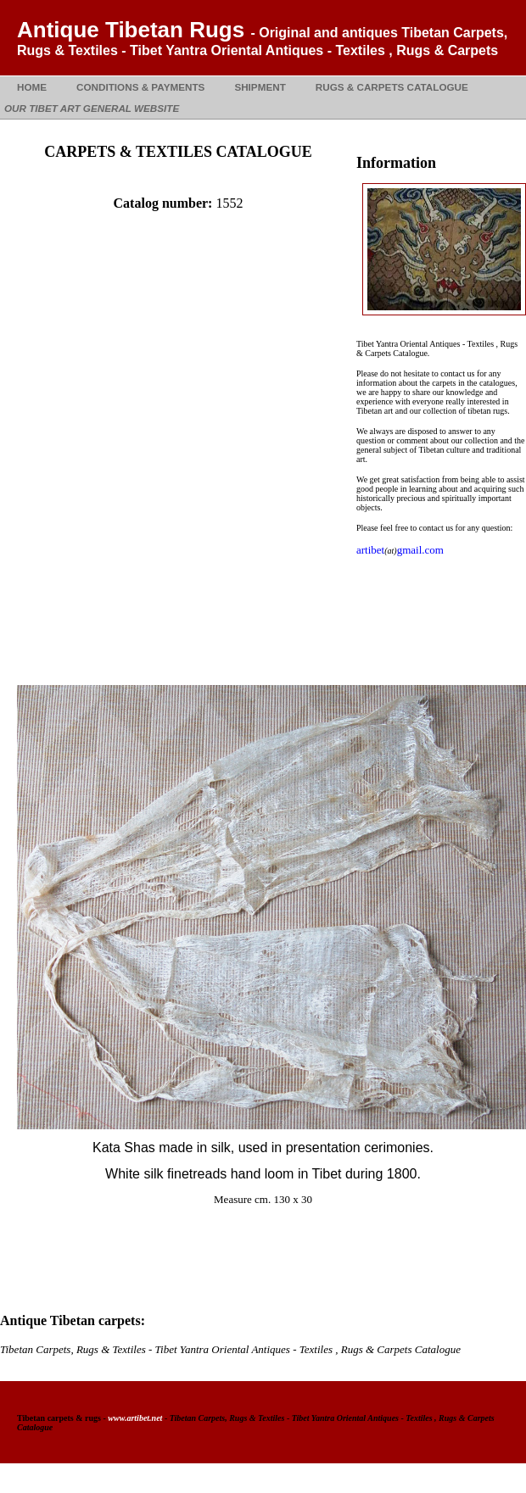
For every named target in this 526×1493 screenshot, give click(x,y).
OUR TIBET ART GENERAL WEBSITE (91, 108)
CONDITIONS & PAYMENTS (140, 86)
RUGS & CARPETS (392, 86)
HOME (32, 86)
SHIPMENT (259, 86)
